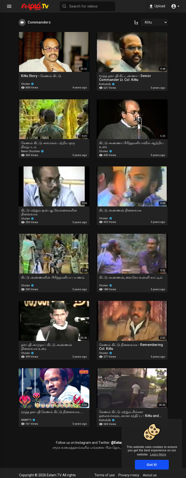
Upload (156, 6)
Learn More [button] (158, 454)
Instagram (83, 443)
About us (150, 475)
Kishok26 (107, 84)
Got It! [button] (152, 465)
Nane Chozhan (32, 151)
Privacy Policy (128, 475)
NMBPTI (28, 420)
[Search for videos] (87, 6)
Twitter (103, 443)
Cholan (27, 84)
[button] (175, 6)
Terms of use (104, 475)
